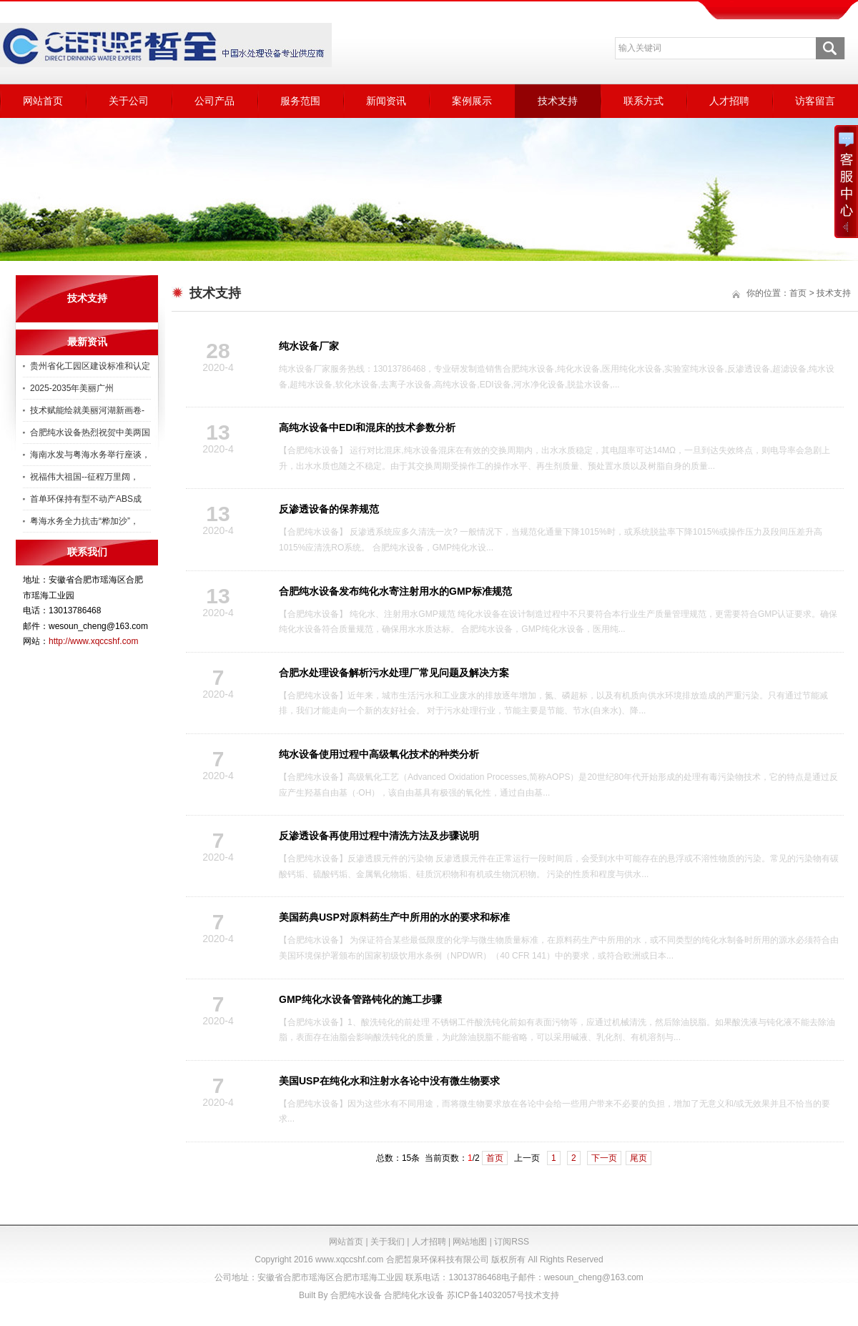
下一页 (604, 1158)
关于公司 (129, 101)
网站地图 (470, 1242)
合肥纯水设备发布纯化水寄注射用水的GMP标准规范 (395, 591)
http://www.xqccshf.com (93, 641)
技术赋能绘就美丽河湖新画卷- (87, 410)
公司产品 (214, 101)
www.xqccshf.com (349, 1260)
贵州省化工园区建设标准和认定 (90, 366)
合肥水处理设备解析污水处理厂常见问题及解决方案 (394, 672)
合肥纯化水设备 (414, 1295)
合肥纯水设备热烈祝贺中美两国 (90, 432)
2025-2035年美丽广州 (72, 388)
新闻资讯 (386, 101)
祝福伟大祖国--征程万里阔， (84, 477)
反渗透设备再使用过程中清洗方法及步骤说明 (379, 835)
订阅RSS (511, 1242)
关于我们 (387, 1242)
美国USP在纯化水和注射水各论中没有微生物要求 (389, 1081)
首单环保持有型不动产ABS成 (86, 499)
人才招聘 (729, 101)
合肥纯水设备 (356, 1295)
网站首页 (43, 101)
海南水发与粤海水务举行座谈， (90, 455)
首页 (494, 1158)
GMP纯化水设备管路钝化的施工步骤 (360, 999)
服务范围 (300, 101)
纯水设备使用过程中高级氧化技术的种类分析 (379, 754)
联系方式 (643, 101)
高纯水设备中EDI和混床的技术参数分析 (367, 427)
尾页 (638, 1158)
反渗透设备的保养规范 (329, 509)
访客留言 (815, 101)
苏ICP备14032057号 (486, 1295)
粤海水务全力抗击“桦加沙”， (84, 521)
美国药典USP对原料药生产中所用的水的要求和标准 (394, 917)
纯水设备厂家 (309, 346)
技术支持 (558, 101)
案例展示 (472, 101)
